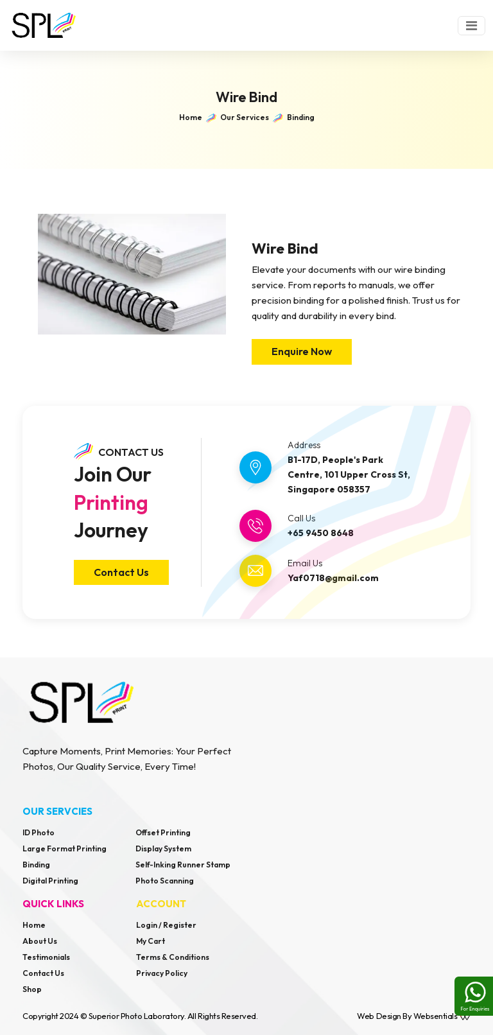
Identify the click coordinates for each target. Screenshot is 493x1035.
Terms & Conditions (172, 957)
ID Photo (38, 832)
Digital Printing (50, 880)
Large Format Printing (64, 848)
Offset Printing (163, 832)
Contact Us (121, 572)
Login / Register (166, 925)
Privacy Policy (161, 973)
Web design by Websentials (414, 1016)
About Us (39, 941)
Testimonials (46, 957)
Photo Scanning (164, 880)
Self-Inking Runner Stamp (182, 864)
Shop (32, 989)
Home (34, 925)
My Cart (150, 941)
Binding (36, 864)
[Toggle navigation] (471, 25)
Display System (163, 848)
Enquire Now (302, 351)
